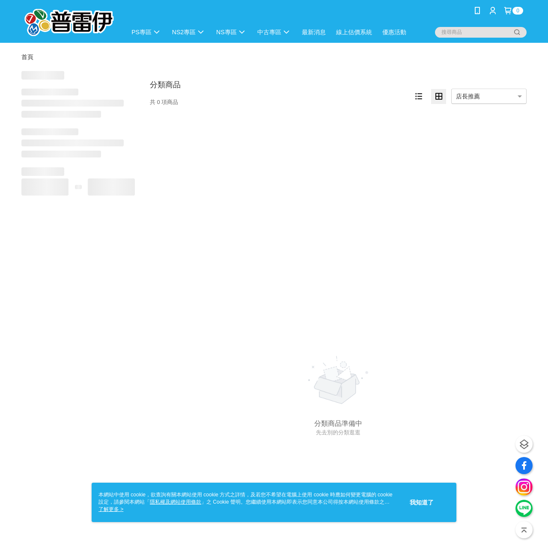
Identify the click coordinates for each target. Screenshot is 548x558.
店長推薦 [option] (468, 96)
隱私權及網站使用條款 (175, 502)
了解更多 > (110, 509)
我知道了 (422, 502)
